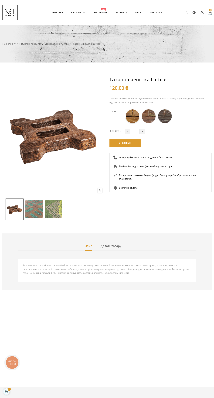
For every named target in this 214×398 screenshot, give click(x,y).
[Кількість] (135, 131)
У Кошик (125, 142)
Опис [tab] (88, 246)
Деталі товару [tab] (110, 246)
